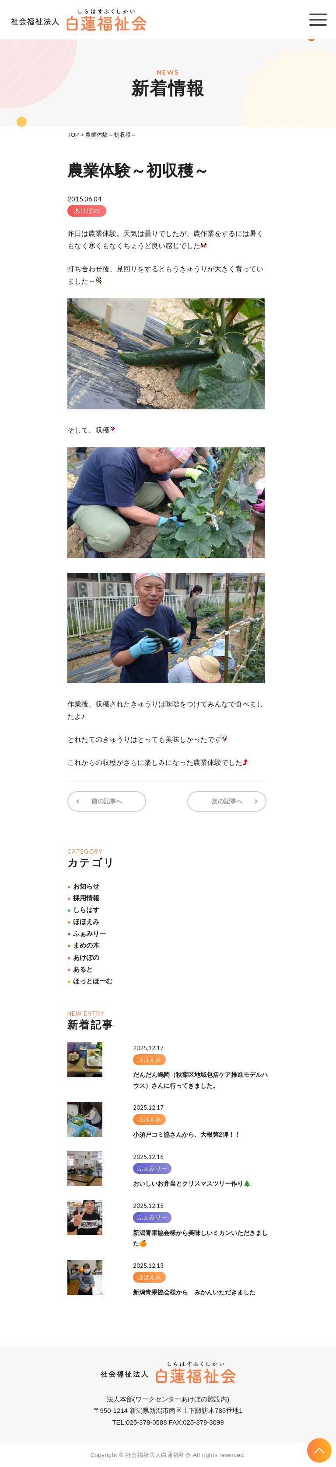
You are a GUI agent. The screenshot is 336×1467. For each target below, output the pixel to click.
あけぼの (87, 210)
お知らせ (83, 885)
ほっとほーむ (89, 980)
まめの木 (83, 944)
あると (80, 968)
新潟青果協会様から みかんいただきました (194, 1291)
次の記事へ (228, 801)
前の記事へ (106, 801)
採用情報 (83, 897)
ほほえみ (83, 921)
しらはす (83, 909)
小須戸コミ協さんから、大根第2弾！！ (187, 1134)
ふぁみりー (86, 933)
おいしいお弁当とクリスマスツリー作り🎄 (192, 1183)
